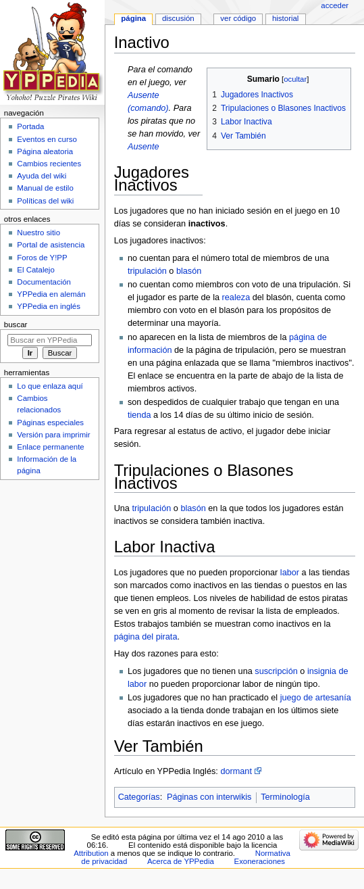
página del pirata (146, 637)
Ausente (143, 146)
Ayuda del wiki (41, 176)
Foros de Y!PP (42, 258)
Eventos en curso (47, 139)
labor (289, 572)
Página (133, 18)
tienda (139, 415)
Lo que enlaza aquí (49, 386)
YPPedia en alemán (51, 294)
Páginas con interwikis (209, 797)
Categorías (139, 797)
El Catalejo (35, 270)
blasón (188, 271)
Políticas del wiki (45, 201)
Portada (30, 126)
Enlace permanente (50, 447)
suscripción (276, 671)
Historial (285, 18)
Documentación (44, 282)
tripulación (147, 271)
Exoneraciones (260, 861)
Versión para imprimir (53, 435)
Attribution (91, 853)
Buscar (16, 324)
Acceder (334, 5)
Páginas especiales (50, 422)
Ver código (238, 18)
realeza (236, 297)
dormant (236, 771)
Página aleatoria (45, 151)
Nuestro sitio (38, 233)
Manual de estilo (45, 188)
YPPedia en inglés (48, 306)
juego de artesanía (315, 697)
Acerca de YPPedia (180, 861)
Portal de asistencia (50, 245)
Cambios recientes (49, 164)
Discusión (178, 18)
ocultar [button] (295, 79)
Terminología (285, 797)
